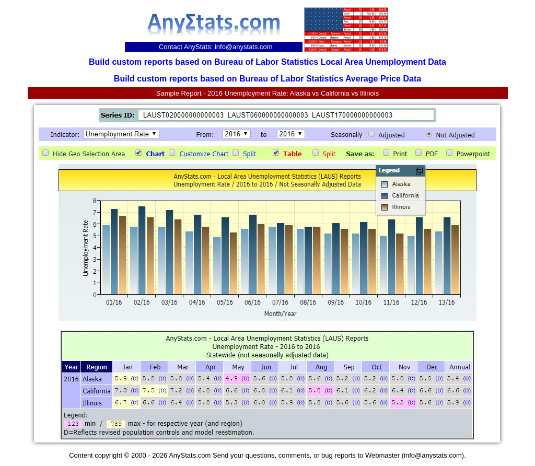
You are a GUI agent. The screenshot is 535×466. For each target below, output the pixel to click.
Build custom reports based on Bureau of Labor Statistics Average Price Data (267, 78)
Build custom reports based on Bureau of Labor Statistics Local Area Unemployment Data (267, 61)
